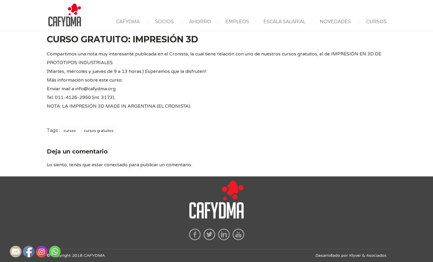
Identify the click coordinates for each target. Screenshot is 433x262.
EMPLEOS (237, 21)
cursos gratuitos (99, 131)
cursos (70, 131)
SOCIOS (164, 21)
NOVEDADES (335, 21)
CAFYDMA (128, 21)
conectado (115, 165)
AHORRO (200, 21)
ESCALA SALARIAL (284, 21)
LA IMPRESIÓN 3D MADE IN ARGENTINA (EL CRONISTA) (126, 106)
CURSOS (376, 21)
